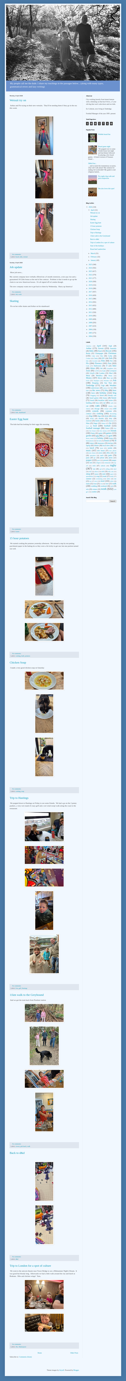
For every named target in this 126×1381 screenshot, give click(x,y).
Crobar (88, 358)
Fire (111, 361)
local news (106, 445)
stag (97, 476)
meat (101, 448)
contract (88, 414)
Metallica (99, 376)
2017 (91, 292)
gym (110, 435)
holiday (100, 438)
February (94, 257)
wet (111, 486)
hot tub (99, 441)
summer (88, 479)
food (95, 426)
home (111, 438)
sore (104, 474)
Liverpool (113, 371)
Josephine (110, 368)
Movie (100, 378)
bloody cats (112, 395)
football (107, 426)
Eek (87, 361)
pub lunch (23, 1146)
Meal (111, 373)
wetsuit (25, 257)
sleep (88, 474)
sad (100, 469)
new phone (112, 451)
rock (94, 466)
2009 (91, 319)
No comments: (17, 254)
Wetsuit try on (18, 100)
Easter (17, 531)
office (108, 453)
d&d (17, 1259)
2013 (91, 305)
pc (95, 458)
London (102, 373)
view (107, 484)
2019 (91, 285)
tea (90, 481)
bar (112, 388)
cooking (18, 656)
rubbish (103, 466)
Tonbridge (90, 385)
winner (94, 489)
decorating (113, 414)
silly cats (110, 471)
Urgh (103, 385)
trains (88, 484)
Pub (114, 380)
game (100, 433)
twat (95, 484)
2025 (91, 264)
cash (111, 403)
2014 (91, 302)
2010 (91, 316)
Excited (94, 361)
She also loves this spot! (106, 188)
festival (111, 421)
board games (94, 398)
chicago (97, 409)
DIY (103, 358)
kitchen (110, 443)
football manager (93, 428)
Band (100, 351)
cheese (88, 409)
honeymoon (89, 441)
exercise (89, 421)
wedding (94, 486)
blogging (93, 395)
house (106, 440)
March (93, 253)
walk (28, 1146)
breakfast (101, 400)
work (20, 294)
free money (103, 431)
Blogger (76, 1370)
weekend (104, 486)
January (93, 260)
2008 (91, 323)
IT (107, 366)
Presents (106, 380)
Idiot (114, 366)
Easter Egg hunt (19, 419)
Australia (113, 348)
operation (93, 455)
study (111, 476)
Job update (16, 267)
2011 (90, 312)
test (96, 481)
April (93, 210)
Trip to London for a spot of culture (30, 1265)
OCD (87, 380)
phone (102, 458)
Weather (113, 385)
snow (96, 474)
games (108, 433)
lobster (96, 445)
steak (104, 476)
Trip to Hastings (19, 797)
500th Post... (92, 163)
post (98, 460)
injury (92, 443)
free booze (92, 431)
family (97, 421)
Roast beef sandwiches (98, 249)
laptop (88, 445)
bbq (106, 390)
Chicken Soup (18, 662)
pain (110, 455)
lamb (22, 656)
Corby (110, 356)
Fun (17, 988)
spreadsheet (89, 476)
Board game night (104, 146)
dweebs (101, 418)
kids (21, 257)
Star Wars (108, 383)
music (88, 450)
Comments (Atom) (25, 1357)
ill (115, 440)
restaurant (107, 463)
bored (92, 400)
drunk (92, 418)
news (100, 453)
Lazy (104, 371)
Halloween (97, 366)
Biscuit (108, 351)
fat (104, 421)
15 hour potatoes (19, 538)
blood (102, 395)
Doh (110, 358)
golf (20, 988)
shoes (96, 471)
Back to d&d (17, 1152)
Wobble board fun (104, 134)
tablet (108, 479)
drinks (114, 416)
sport (111, 474)
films (88, 423)
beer (114, 390)
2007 (91, 326)
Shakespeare (22, 1347)
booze (113, 398)
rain (90, 463)
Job (17, 294)
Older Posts (74, 1353)
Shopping (95, 383)
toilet (111, 481)
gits (104, 436)
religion (98, 463)
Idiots (92, 368)
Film (103, 361)
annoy (105, 388)
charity (110, 406)
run (94, 469)
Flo (87, 363)
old (115, 453)
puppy (114, 460)
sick (102, 471)
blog (114, 393)
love (115, 445)
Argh (110, 346)
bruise (111, 400)
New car (110, 378)
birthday (103, 393)
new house (101, 451)
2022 (91, 275)
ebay (110, 418)
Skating (14, 301)
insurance (101, 443)
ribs (17, 1347)
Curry (96, 358)
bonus (105, 398)
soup (22, 791)
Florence (98, 363)
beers (93, 393)
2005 (91, 333)
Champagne (99, 353)
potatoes (27, 656)
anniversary (95, 388)
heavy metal (90, 438)
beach (17, 257)
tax (115, 479)
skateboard (22, 412)
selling (108, 469)
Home (40, 1353)
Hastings (24, 988)
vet (101, 484)
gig (97, 435)
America (88, 346)
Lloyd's (92, 373)
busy (97, 403)
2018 (91, 288)
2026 (91, 207)
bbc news (96, 390)
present (105, 460)
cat (87, 406)
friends (113, 431)
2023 (91, 271)
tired (102, 481)
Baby (91, 351)
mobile (110, 448)
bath (87, 390)
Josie (88, 371)
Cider (93, 356)
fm (110, 423)
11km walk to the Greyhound (27, 994)
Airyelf (61, 1370)
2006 (91, 329)
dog (90, 416)
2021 (91, 278)
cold (114, 408)
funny (93, 433)
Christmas (112, 353)
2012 (91, 309)
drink (106, 416)
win (87, 489)
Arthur (88, 348)
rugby (113, 465)
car (104, 403)
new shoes (92, 453)
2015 (91, 299)
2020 (91, 281)
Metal (88, 376)
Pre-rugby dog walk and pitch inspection (106, 177)
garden (89, 435)
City (101, 356)
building (89, 403)
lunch (92, 448)
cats (97, 405)
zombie (94, 492)
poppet (89, 460)
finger (96, 423)
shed (115, 469)
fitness (104, 423)
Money (89, 378)
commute (109, 411)
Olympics (96, 380)
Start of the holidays (97, 246)
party (88, 458)
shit (90, 471)
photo (111, 458)
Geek (87, 366)
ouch (101, 455)
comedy (95, 411)
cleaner (106, 409)
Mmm (110, 376)
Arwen (18, 1146)
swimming (99, 479)
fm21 (87, 426)
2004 (91, 336)
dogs (99, 416)
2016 (91, 295)
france (107, 428)
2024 (91, 268)
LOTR (97, 371)
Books (88, 353)
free (115, 428)
